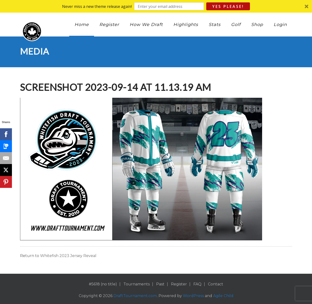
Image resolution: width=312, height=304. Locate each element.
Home (81, 24)
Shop (257, 24)
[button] (156, 6)
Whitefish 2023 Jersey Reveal (68, 255)
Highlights (185, 24)
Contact (215, 284)
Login (280, 24)
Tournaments (136, 284)
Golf (236, 24)
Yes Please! (228, 6)
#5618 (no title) (103, 284)
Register (109, 24)
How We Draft (146, 24)
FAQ (197, 284)
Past (160, 284)
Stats (215, 24)
